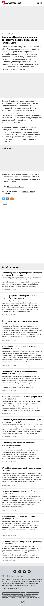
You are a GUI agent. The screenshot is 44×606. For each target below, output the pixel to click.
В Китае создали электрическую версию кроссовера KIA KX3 (18, 517)
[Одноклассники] (12, 198)
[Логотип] (11, 3)
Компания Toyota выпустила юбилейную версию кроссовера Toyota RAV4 (22, 421)
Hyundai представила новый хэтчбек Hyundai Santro (20, 322)
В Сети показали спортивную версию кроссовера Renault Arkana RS (22, 542)
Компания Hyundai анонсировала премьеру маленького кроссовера (19, 372)
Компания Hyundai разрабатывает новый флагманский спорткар (18, 444)
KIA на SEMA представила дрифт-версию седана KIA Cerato (21, 469)
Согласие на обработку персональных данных (25, 598)
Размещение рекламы (15, 588)
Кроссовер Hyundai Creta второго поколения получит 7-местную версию (20, 297)
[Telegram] (3, 198)
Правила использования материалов (13, 592)
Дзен (32, 191)
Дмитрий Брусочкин (15, 186)
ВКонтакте (6, 194)
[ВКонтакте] (7, 198)
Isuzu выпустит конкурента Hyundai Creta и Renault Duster (19, 492)
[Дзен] (14, 571)
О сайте (4, 588)
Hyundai (5, 204)
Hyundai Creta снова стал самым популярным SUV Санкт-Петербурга (22, 398)
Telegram (25, 191)
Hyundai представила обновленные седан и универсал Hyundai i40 (20, 347)
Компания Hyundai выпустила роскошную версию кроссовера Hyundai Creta (22, 274)
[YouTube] (29, 571)
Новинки (20, 34)
